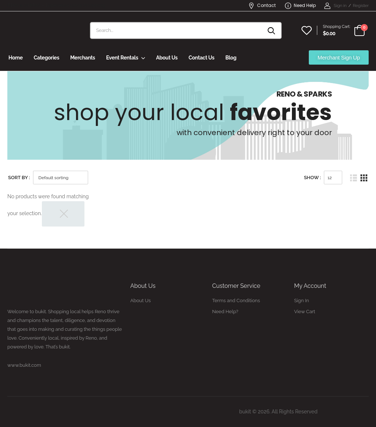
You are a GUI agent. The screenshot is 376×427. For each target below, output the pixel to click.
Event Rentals (122, 58)
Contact (262, 5)
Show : (312, 177)
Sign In (301, 300)
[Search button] (272, 30)
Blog (230, 58)
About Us (167, 58)
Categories (46, 58)
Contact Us (201, 58)
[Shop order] (60, 177)
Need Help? (225, 311)
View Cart (304, 311)
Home (15, 58)
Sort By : (19, 177)
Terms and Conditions (236, 300)
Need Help (300, 5)
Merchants (82, 58)
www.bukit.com (24, 365)
